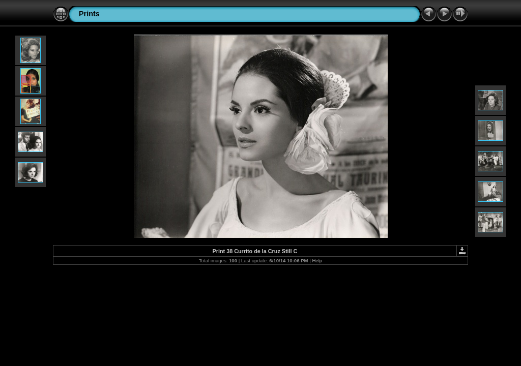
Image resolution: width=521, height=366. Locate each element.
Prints (89, 14)
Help (317, 260)
